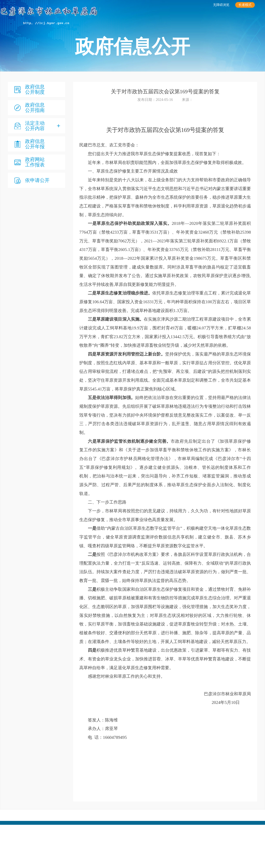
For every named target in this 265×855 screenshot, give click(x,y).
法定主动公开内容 (35, 125)
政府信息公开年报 (35, 144)
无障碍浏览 (221, 5)
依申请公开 (37, 180)
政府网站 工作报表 (35, 162)
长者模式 (245, 5)
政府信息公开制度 (35, 89)
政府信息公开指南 (35, 107)
